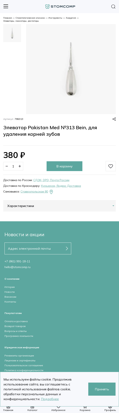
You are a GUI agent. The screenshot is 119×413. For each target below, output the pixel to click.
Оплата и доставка (16, 321)
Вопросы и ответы (15, 331)
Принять (102, 389)
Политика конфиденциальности (23, 370)
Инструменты (55, 18)
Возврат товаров (15, 326)
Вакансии (10, 296)
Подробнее (50, 399)
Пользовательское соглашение (23, 365)
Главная (7, 18)
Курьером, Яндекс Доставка (61, 186)
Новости (9, 291)
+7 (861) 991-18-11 (17, 261)
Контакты (10, 301)
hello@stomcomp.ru (17, 267)
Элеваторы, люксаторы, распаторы (21, 21)
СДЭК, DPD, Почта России (51, 180)
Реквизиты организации (19, 355)
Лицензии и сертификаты (19, 360)
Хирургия (71, 18)
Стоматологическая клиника (30, 18)
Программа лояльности (18, 335)
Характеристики (20, 206)
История (9, 286)
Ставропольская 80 (37, 191)
